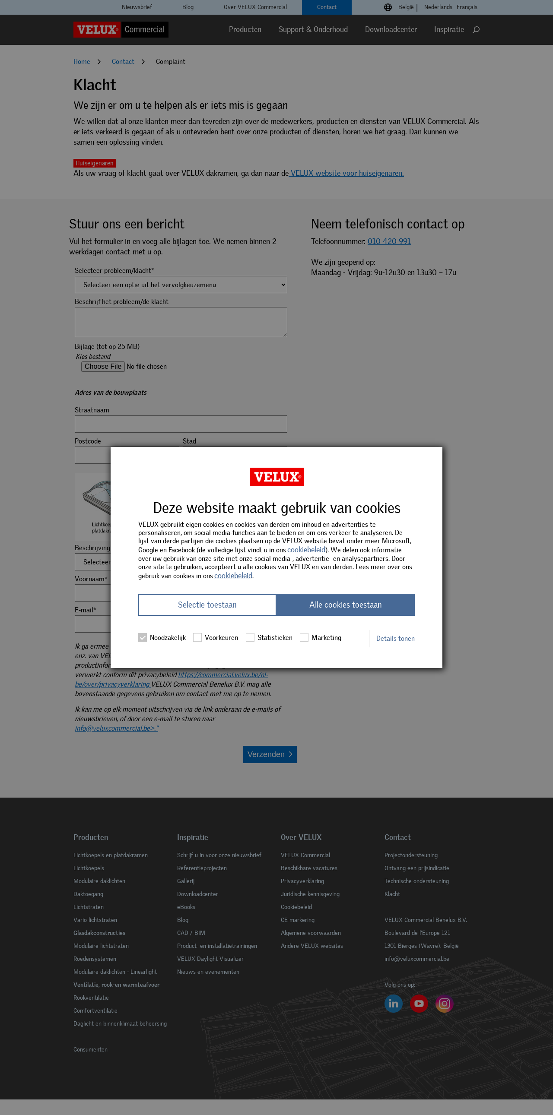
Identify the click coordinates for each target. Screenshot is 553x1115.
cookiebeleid (306, 549)
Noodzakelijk (162, 638)
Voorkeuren (215, 638)
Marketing (320, 638)
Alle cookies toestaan (345, 605)
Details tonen (395, 638)
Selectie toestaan (207, 605)
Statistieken (269, 638)
